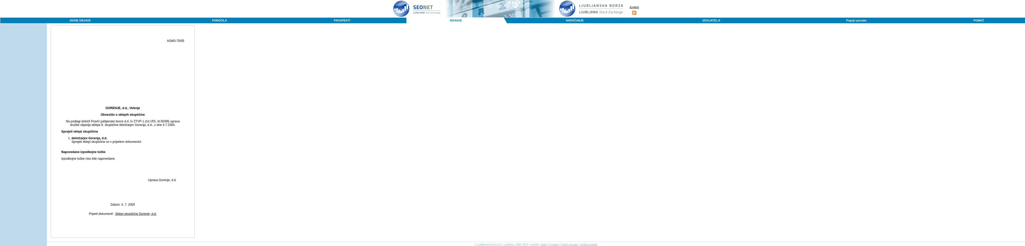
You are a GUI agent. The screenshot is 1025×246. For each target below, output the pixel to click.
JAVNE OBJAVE (79, 20)
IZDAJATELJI (711, 20)
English (634, 7)
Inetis (543, 244)
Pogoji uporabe (856, 20)
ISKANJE (456, 20)
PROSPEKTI (342, 20)
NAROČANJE (575, 20)
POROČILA (219, 20)
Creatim (554, 244)
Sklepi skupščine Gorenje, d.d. (136, 214)
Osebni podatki (588, 244)
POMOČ (978, 20)
